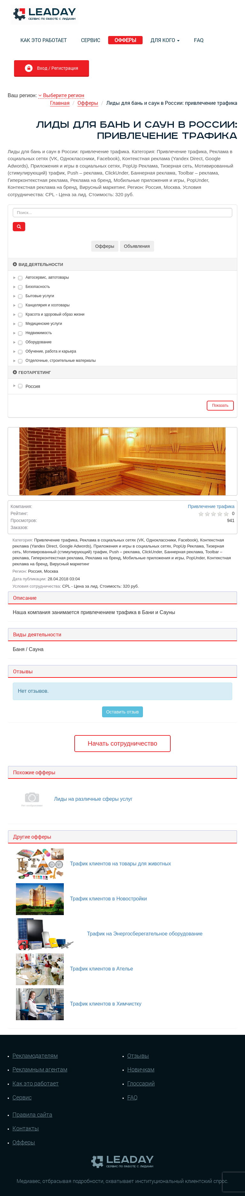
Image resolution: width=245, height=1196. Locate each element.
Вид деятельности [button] (38, 264)
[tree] (122, 386)
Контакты (25, 1128)
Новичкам (140, 1069)
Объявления (137, 246)
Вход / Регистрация (51, 68)
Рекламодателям (35, 1055)
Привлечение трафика (211, 506)
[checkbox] (20, 278)
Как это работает (43, 40)
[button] (15, 277)
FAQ (199, 40)
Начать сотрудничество (122, 743)
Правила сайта (32, 1114)
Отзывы (138, 1055)
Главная (60, 102)
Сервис (90, 40)
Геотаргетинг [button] (32, 372)
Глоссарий (141, 1083)
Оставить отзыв (122, 711)
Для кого (165, 40)
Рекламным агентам (39, 1069)
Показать (220, 405)
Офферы (125, 40)
